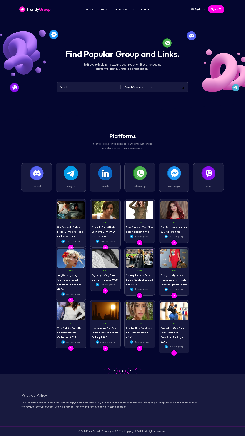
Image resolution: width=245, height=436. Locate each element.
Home (89, 9)
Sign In (216, 9)
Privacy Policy (124, 9)
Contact (147, 9)
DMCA (104, 9)
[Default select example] (138, 87)
